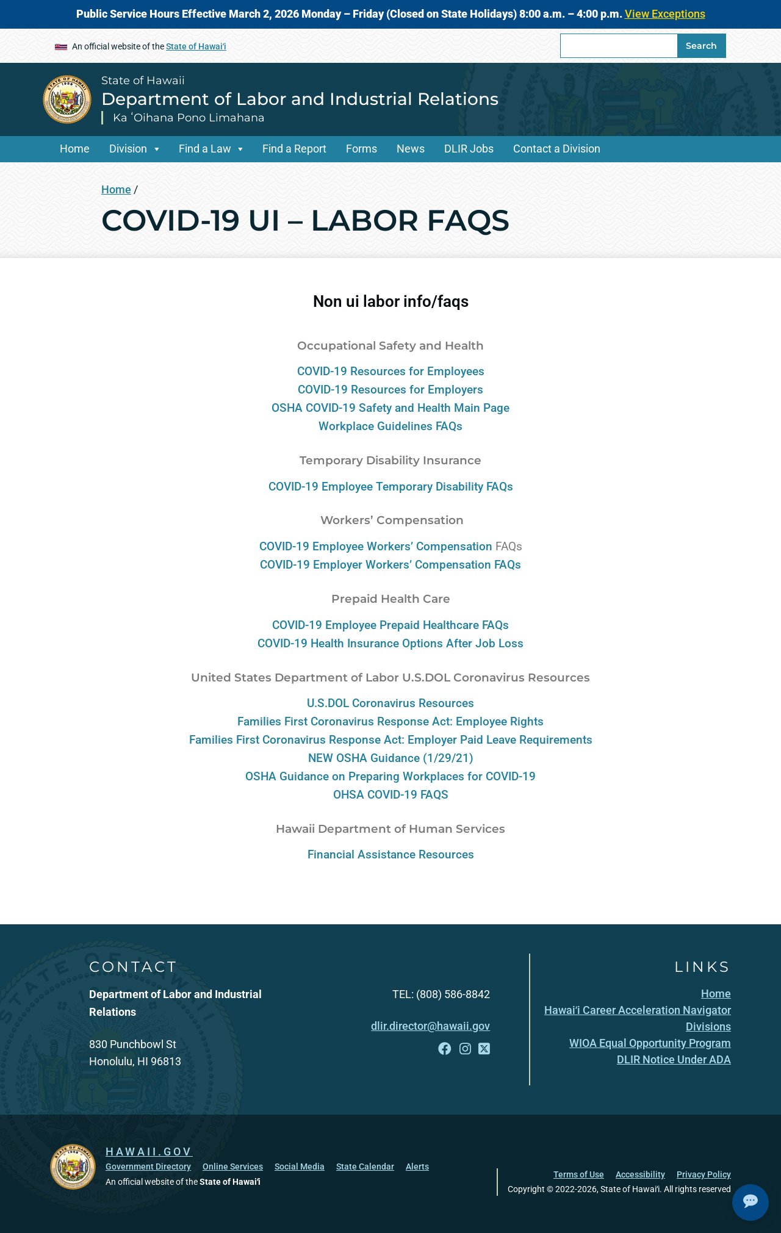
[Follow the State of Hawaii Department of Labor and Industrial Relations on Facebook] (445, 1049)
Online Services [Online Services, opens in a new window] (233, 1166)
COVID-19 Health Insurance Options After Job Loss (390, 643)
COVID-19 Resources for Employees (390, 371)
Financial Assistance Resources (391, 854)
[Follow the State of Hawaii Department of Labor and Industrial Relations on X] (484, 1049)
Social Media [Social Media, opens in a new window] (300, 1166)
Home (75, 148)
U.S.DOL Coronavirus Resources (390, 703)
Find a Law (205, 148)
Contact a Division (556, 148)
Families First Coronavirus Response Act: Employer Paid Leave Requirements (390, 740)
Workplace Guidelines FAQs (390, 426)
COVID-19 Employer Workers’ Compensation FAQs (390, 565)
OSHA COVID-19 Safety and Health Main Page (390, 408)
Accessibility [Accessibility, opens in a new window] (640, 1174)
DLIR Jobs (469, 148)
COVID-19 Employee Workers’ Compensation (375, 546)
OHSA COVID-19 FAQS (390, 795)
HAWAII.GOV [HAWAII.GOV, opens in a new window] (149, 1151)
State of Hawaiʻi (196, 46)
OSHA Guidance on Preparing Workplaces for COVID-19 (390, 776)
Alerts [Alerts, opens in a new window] (417, 1166)
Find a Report (294, 148)
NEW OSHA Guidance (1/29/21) (390, 758)
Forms (361, 148)
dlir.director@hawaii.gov (430, 1025)
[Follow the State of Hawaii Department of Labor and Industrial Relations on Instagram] (465, 1049)
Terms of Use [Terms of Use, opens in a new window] (578, 1174)
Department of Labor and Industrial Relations (299, 98)
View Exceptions (665, 13)
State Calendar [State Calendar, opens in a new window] (365, 1166)
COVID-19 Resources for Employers (390, 390)
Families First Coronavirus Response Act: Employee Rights (390, 721)
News (411, 148)
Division (128, 148)
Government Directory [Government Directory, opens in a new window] (148, 1166)
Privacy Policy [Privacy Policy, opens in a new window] (704, 1174)
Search (701, 45)
